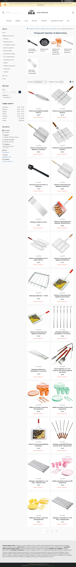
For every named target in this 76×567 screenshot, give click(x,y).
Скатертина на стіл (8, 59)
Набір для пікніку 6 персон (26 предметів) (62, 408)
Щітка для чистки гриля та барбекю (38, 185)
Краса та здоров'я (8, 48)
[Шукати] (3, 12)
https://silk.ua (5, 152)
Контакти (44, 20)
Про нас (34, 20)
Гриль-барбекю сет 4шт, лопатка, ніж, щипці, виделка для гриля (62, 370)
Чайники (5, 72)
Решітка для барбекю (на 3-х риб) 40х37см (38, 259)
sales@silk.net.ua (6, 157)
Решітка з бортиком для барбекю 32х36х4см (62, 259)
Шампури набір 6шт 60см (38, 222)
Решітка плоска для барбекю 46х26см (62, 148)
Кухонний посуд (55, 28)
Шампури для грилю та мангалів (32, 71)
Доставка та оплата (57, 20)
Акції (26, 20)
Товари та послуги (34, 28)
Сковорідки (6, 69)
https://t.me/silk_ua (7, 161)
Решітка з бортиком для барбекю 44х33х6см (38, 148)
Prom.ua (46, 564)
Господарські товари (9, 44)
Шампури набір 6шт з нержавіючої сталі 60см (62, 332)
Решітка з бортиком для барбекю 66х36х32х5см (62, 222)
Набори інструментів (9, 66)
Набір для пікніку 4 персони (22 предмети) (38, 408)
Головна (8, 20)
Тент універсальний (8, 56)
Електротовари (7, 50)
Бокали (5, 62)
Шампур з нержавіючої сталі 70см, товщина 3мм (62, 518)
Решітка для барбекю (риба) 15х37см (38, 111)
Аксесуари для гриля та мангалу (32, 50)
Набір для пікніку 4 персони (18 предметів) (38, 518)
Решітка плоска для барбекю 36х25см (62, 111)
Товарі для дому (45, 28)
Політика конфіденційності (48, 565)
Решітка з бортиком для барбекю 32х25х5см (62, 185)
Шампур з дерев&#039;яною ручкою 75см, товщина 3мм (62, 445)
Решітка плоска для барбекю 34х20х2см (38, 445)
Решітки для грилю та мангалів (68, 50)
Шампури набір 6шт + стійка (38, 295)
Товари (17, 20)
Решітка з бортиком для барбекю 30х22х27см (38, 332)
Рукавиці (5, 38)
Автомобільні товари (9, 53)
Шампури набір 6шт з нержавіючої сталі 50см (38, 370)
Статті (4, 78)
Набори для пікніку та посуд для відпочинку (56, 51)
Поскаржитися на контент (34, 565)
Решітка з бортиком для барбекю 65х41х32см (62, 296)
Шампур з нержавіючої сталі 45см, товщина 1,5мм (38, 481)
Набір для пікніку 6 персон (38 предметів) (62, 481)
